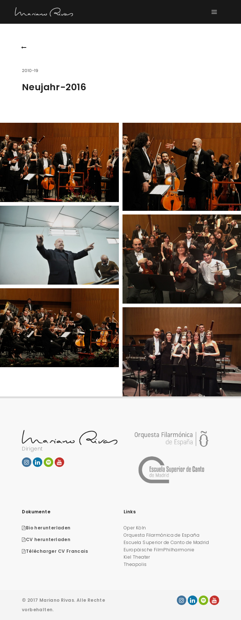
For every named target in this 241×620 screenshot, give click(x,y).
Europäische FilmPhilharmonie (159, 550)
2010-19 (30, 70)
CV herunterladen (46, 539)
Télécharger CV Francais (55, 551)
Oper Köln (135, 528)
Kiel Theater (137, 557)
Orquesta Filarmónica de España (161, 535)
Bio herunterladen (46, 528)
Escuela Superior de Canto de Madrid (166, 542)
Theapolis (135, 564)
